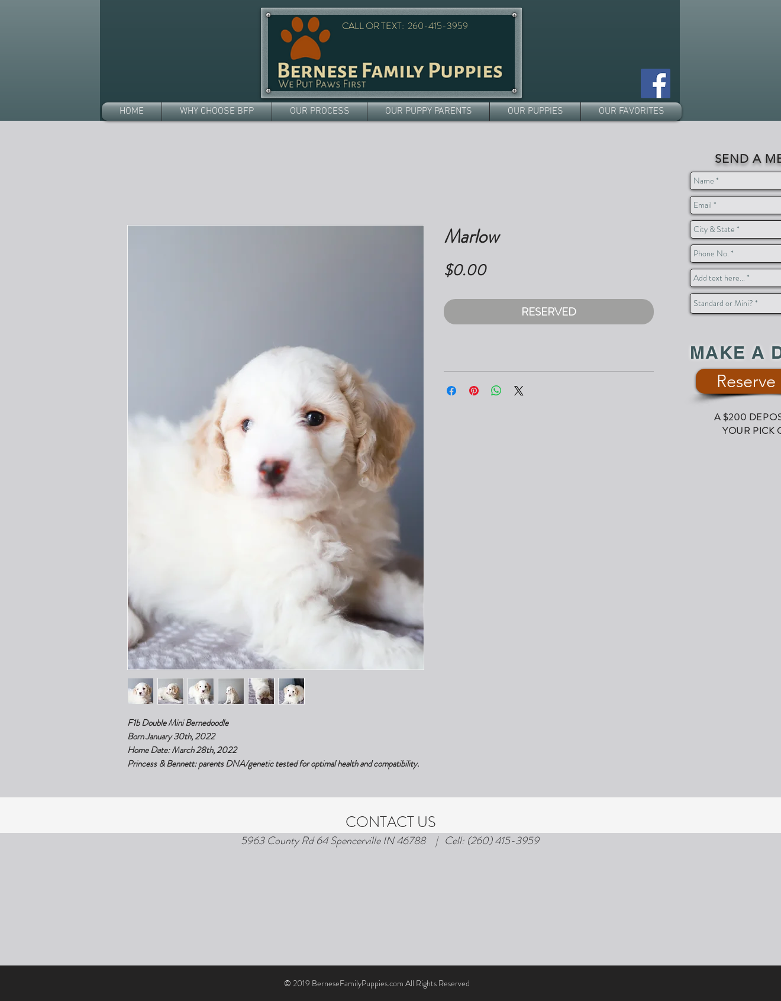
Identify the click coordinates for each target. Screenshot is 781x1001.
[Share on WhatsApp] (496, 391)
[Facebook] (655, 83)
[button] (217, 111)
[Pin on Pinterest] (474, 391)
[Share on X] (519, 391)
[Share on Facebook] (451, 391)
